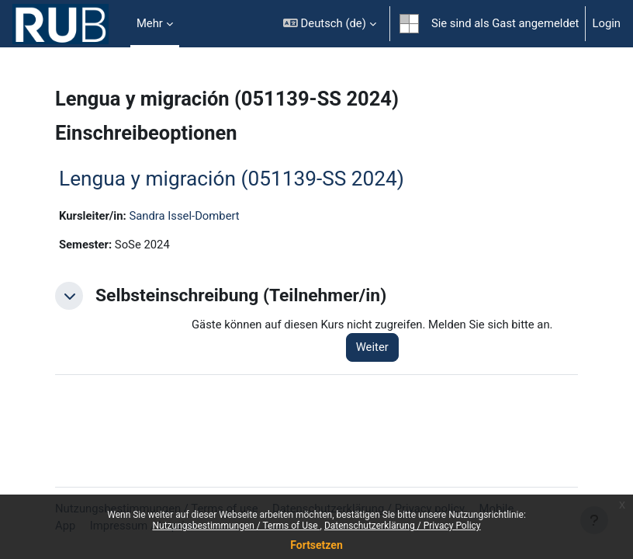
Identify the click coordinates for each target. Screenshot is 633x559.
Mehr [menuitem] (150, 23)
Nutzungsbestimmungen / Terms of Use (236, 525)
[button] (329, 23)
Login (606, 23)
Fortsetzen (316, 545)
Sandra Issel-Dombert (184, 216)
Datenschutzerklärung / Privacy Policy (402, 525)
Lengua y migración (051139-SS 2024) (231, 178)
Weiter (372, 347)
